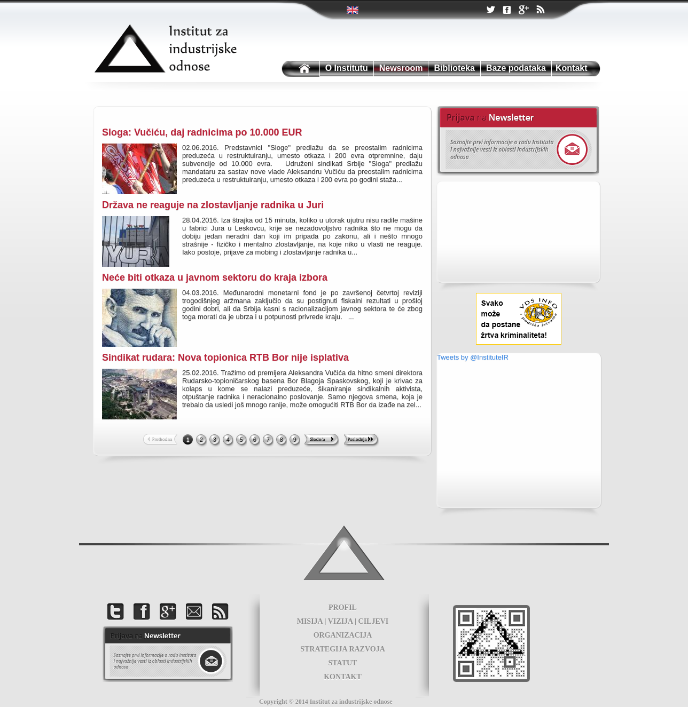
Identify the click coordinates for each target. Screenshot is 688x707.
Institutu (299, 69)
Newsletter (517, 141)
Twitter (353, 10)
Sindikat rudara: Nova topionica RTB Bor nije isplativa (225, 357)
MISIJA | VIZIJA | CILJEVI (343, 621)
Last (361, 441)
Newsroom (401, 68)
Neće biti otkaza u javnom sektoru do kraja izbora (214, 277)
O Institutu (346, 68)
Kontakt (572, 68)
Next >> (321, 441)
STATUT (343, 663)
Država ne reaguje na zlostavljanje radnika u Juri (213, 205)
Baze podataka (516, 68)
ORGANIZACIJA (343, 635)
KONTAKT (343, 677)
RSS (540, 10)
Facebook (507, 10)
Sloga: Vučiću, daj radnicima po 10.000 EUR (202, 132)
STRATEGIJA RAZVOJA (342, 649)
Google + (523, 10)
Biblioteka (454, 68)
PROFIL (343, 607)
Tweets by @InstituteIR (473, 357)
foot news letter (168, 654)
